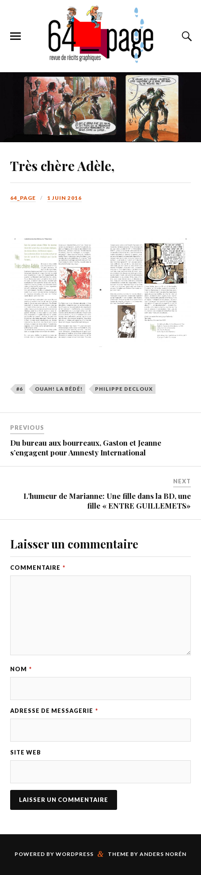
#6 (19, 389)
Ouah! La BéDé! (59, 389)
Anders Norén (163, 854)
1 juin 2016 (64, 197)
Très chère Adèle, (62, 165)
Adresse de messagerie (54, 710)
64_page (23, 197)
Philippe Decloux (124, 389)
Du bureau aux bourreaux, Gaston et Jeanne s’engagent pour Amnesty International (85, 447)
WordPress (75, 854)
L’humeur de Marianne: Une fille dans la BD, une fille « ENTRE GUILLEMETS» (107, 500)
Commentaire (37, 567)
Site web (25, 752)
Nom (21, 669)
